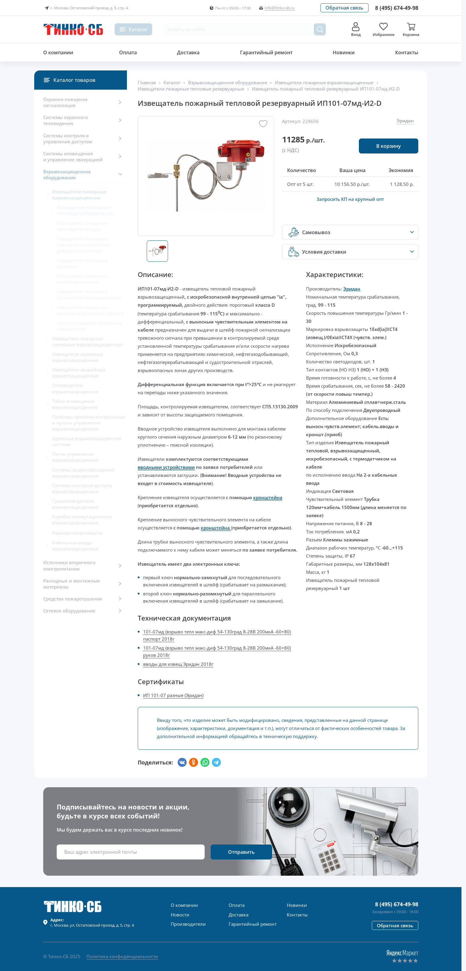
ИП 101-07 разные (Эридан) (173, 695)
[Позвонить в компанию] (396, 7)
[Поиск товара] (320, 29)
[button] (344, 7)
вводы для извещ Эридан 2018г (178, 664)
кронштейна (267, 497)
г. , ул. (92, 922)
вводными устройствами (166, 467)
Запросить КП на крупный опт (350, 199)
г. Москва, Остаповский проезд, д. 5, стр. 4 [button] (85, 8)
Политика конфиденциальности (122, 956)
